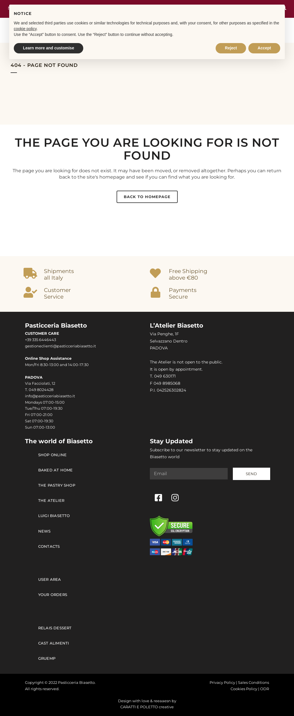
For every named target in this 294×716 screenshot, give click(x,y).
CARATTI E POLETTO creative (147, 707)
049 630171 (165, 376)
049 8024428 (41, 390)
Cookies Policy (244, 689)
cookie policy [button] (25, 28)
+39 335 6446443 (40, 340)
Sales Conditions (253, 682)
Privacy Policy (222, 682)
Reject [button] (231, 48)
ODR (264, 689)
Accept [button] (264, 48)
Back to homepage (147, 196)
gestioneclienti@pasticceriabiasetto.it (60, 346)
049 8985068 (167, 383)
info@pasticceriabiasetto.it (50, 396)
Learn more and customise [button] (48, 48)
